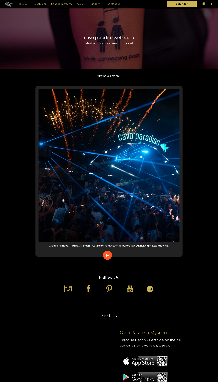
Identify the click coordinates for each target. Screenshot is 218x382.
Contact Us (113, 4)
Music (80, 4)
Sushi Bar (40, 4)
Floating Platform (61, 4)
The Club (23, 4)
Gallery (95, 4)
